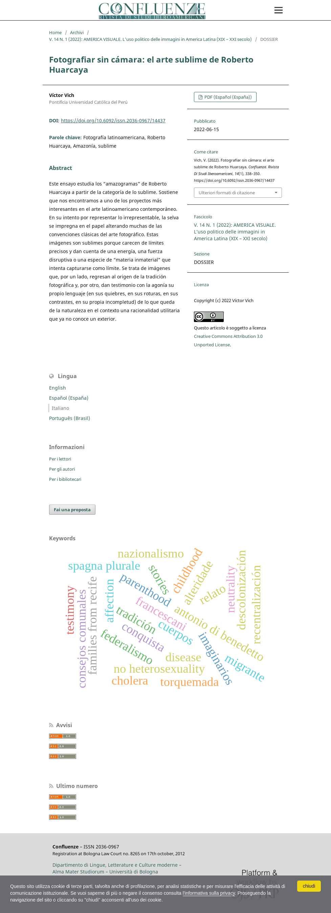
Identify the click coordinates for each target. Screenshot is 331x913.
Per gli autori (62, 469)
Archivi (77, 32)
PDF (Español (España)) (227, 97)
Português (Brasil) (69, 418)
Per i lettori (60, 459)
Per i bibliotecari (65, 479)
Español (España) (68, 398)
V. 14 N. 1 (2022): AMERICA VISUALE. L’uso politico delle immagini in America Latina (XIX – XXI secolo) (150, 39)
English (57, 388)
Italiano (60, 408)
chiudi (309, 886)
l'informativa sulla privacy (209, 893)
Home (55, 32)
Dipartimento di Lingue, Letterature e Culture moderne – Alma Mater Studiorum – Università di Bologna (116, 868)
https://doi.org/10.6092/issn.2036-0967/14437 (113, 120)
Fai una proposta (72, 510)
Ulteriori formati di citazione (227, 193)
